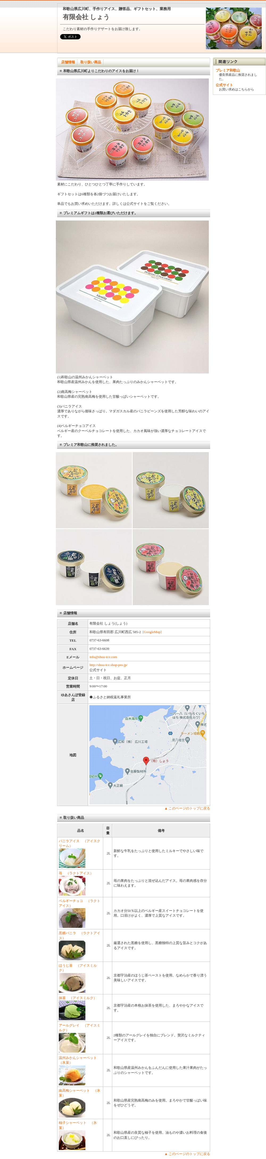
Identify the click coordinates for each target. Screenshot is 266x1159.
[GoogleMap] (152, 632)
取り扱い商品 (90, 62)
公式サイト (224, 85)
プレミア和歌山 (229, 70)
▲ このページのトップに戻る (187, 808)
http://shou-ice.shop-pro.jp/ (108, 665)
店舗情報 (68, 62)
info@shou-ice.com (103, 657)
